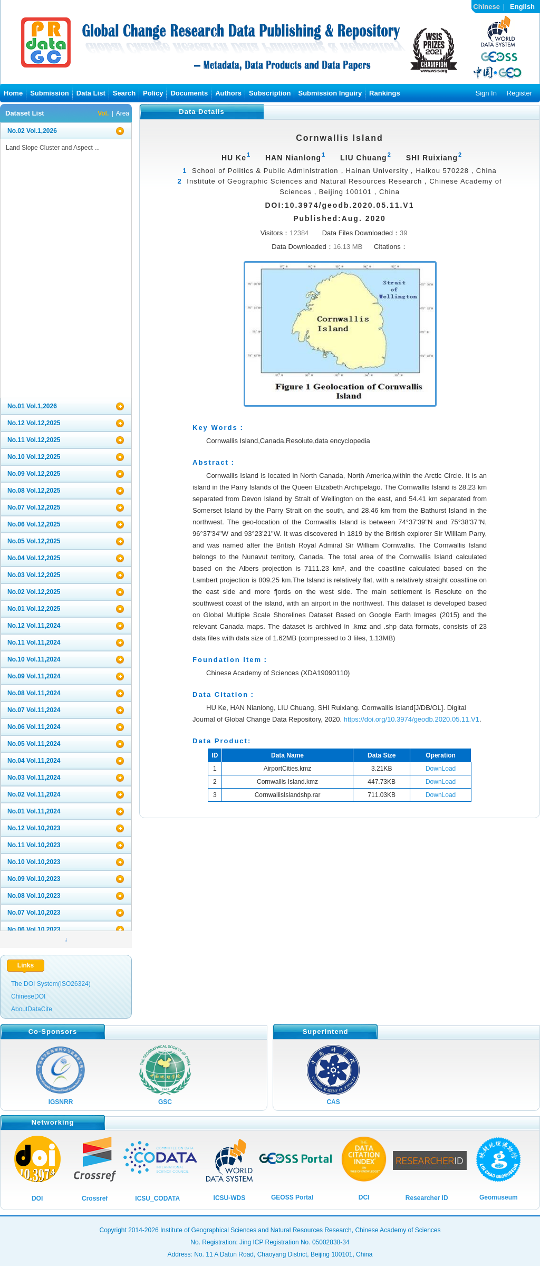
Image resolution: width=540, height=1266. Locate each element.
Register (519, 93)
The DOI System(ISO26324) (51, 983)
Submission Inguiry (330, 93)
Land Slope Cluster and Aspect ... (53, 147)
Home (13, 93)
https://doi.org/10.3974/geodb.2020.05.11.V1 (411, 719)
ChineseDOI (28, 996)
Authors (228, 93)
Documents (189, 93)
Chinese (486, 7)
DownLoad (441, 768)
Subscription (270, 93)
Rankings (384, 93)
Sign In (485, 93)
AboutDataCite (31, 1009)
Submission (49, 93)
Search (124, 93)
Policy (153, 93)
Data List (90, 93)
